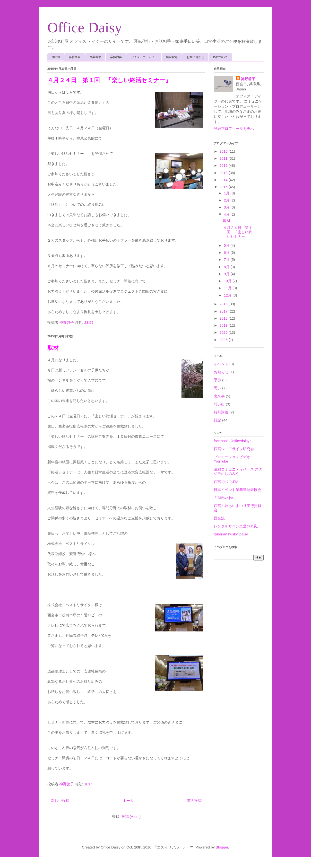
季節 (217, 380)
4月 (227, 214)
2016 (224, 304)
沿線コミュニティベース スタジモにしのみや (238, 471)
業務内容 (116, 57)
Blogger (222, 847)
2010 (224, 151)
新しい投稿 (60, 800)
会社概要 (74, 57)
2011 (224, 158)
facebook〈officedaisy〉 (233, 441)
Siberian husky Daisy (231, 534)
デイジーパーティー (144, 57)
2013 (224, 173)
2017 (224, 311)
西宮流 (219, 518)
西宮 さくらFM (226, 482)
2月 (227, 200)
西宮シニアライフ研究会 (234, 449)
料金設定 (172, 57)
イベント (221, 364)
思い (217, 388)
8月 (227, 267)
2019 (224, 325)
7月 (227, 259)
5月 (227, 245)
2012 (224, 165)
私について (220, 57)
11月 (228, 288)
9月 (227, 274)
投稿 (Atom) (131, 816)
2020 (224, 332)
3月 (227, 207)
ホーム (128, 800)
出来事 (219, 396)
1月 (227, 193)
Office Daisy (84, 27)
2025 (224, 340)
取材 (53, 348)
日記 (217, 420)
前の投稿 (194, 800)
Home (56, 57)
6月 (227, 252)
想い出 (219, 404)
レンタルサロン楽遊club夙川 (237, 526)
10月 (228, 281)
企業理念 (95, 57)
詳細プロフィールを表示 (234, 128)
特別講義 (221, 412)
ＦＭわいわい (225, 498)
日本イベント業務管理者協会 (237, 490)
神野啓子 (248, 79)
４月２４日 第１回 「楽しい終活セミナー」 (109, 80)
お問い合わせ (195, 57)
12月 (228, 295)
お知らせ (221, 372)
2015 (224, 187)
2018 (224, 318)
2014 (224, 180)
